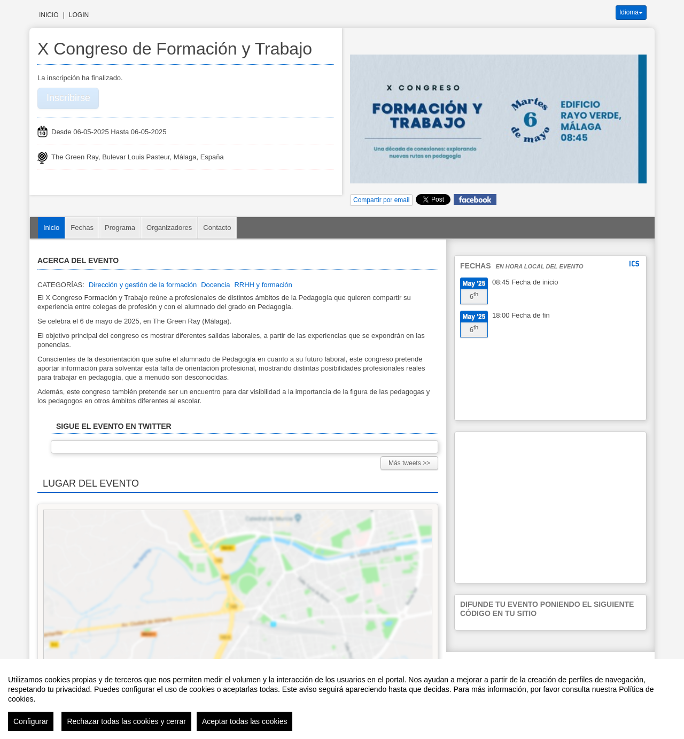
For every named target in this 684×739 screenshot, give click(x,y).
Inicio (49, 15)
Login (79, 15)
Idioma (631, 12)
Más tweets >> (409, 463)
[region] (342, 699)
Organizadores (169, 228)
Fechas (82, 228)
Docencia (215, 285)
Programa (120, 228)
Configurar (30, 721)
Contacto (217, 228)
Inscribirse (68, 98)
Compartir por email (381, 200)
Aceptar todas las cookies (244, 721)
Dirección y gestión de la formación (143, 285)
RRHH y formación (263, 285)
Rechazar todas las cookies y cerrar (126, 721)
